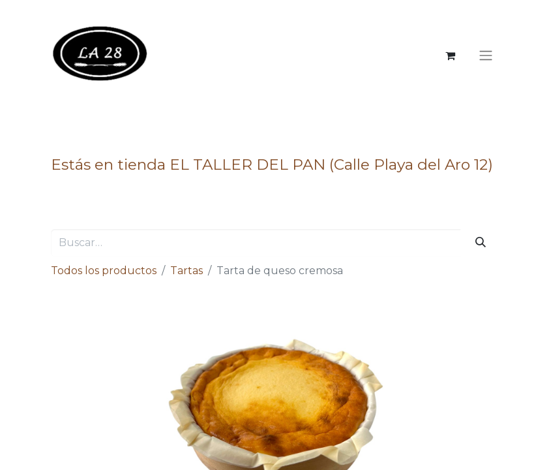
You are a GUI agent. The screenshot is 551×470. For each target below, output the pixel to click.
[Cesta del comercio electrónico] (450, 55)
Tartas (186, 270)
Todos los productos (103, 270)
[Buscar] (480, 243)
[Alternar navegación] (486, 55)
